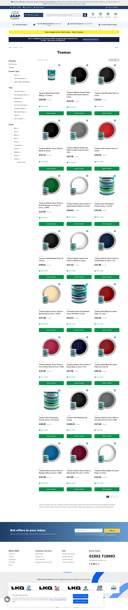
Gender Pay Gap (67, 557)
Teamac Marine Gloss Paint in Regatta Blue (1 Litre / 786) (51, 472)
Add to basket (51, 113)
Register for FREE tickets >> (90, 39)
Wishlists (108, 15)
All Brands (12, 64)
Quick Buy (100, 15)
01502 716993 (102, 556)
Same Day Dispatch (81, 24)
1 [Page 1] (107, 497)
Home (10, 47)
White (17, 149)
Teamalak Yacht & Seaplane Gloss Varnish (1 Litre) (78, 312)
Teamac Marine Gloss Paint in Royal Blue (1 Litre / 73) (79, 365)
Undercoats (18, 102)
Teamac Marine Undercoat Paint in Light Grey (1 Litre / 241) (78, 150)
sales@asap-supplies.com (97, 560)
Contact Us (39, 557)
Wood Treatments (20, 78)
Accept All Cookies (80, 596)
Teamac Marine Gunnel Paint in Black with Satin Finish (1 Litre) (78, 94)
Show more (21, 162)
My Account (93, 15)
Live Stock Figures (21, 25)
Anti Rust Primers (20, 108)
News (10, 565)
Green (17, 142)
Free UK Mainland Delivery (49, 24)
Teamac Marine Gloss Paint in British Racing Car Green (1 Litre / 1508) (51, 205)
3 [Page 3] (114, 497)
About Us (12, 554)
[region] (56, 599)
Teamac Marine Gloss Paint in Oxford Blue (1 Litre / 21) (106, 259)
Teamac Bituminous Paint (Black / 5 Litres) (49, 94)
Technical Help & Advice (109, 25)
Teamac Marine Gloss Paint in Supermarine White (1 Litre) (79, 205)
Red (16, 128)
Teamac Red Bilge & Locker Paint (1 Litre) (105, 312)
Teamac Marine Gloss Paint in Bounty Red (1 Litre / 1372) (79, 472)
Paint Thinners (19, 119)
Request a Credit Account (43, 562)
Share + (117, 47)
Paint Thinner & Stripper (22, 82)
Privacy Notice (101, 533)
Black (17, 135)
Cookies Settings (80, 601)
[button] (7, 599)
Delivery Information (68, 554)
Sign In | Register (112, 7)
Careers (11, 557)
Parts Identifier (40, 559)
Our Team (12, 562)
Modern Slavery (67, 559)
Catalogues (12, 559)
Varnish (17, 115)
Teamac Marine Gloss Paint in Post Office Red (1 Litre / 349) (51, 365)
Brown (17, 155)
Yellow (17, 159)
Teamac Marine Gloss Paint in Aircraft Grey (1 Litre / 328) (106, 418)
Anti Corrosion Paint (21, 105)
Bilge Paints (18, 98)
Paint (17, 75)
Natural (17, 152)
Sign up (112, 531)
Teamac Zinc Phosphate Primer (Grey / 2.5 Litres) (49, 418)
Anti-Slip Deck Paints (22, 95)
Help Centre (39, 554)
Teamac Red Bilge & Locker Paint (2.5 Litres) (105, 365)
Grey (16, 132)
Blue (16, 138)
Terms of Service (109, 535)
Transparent (19, 145)
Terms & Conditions (68, 562)
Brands (16, 47)
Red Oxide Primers (20, 112)
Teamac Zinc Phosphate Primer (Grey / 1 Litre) (104, 205)
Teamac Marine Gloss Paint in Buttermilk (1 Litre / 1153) (51, 312)
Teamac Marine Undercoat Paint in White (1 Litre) (77, 259)
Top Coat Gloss (20, 91)
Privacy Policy (101, 535)
